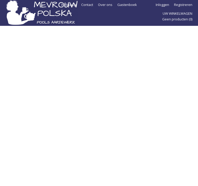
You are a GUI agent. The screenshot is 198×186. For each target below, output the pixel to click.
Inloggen (162, 4)
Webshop (68, 4)
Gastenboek (127, 4)
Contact (87, 4)
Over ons (105, 4)
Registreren (183, 4)
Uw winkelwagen (177, 13)
